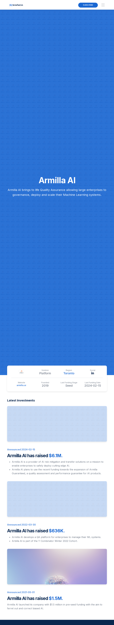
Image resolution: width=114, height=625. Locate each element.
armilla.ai (21, 385)
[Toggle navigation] (103, 5)
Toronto (68, 373)
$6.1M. (56, 455)
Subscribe (88, 5)
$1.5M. (56, 598)
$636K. (57, 530)
